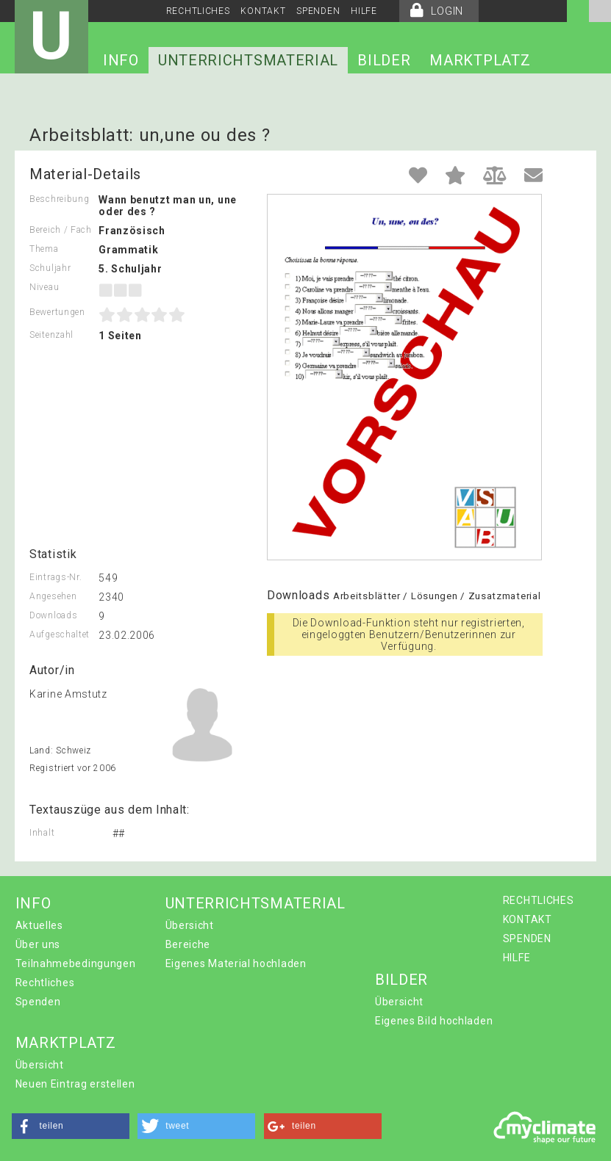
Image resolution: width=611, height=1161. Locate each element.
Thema (44, 249)
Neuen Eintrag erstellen (75, 1084)
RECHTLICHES (198, 11)
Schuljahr (50, 268)
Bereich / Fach (60, 230)
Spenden (38, 1002)
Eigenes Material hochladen (236, 963)
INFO (121, 60)
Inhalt (41, 833)
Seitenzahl (51, 335)
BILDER (383, 60)
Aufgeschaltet (59, 634)
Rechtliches (45, 982)
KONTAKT (262, 11)
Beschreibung (59, 199)
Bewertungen (57, 312)
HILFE (364, 11)
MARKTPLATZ (479, 60)
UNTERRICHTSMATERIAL (248, 60)
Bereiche (188, 944)
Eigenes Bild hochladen (434, 1021)
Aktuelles (39, 925)
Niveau (44, 287)
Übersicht (189, 925)
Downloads (53, 615)
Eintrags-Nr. (55, 577)
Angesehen (52, 596)
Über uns (38, 944)
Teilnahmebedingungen (75, 963)
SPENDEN (318, 11)
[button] (70, 1126)
